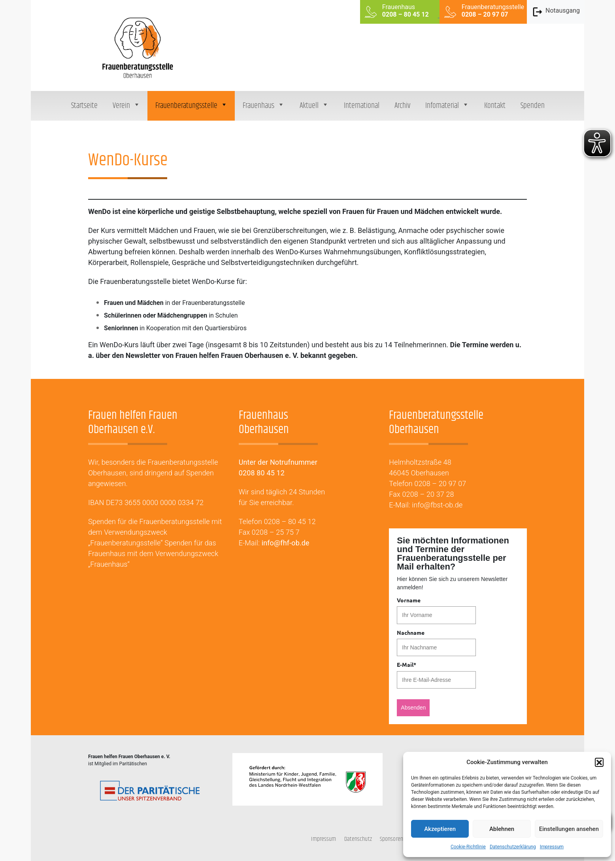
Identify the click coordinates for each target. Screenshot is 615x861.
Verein (126, 106)
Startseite (84, 106)
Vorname (409, 600)
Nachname (410, 632)
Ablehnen (501, 829)
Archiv (402, 106)
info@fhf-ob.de (285, 543)
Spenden (533, 106)
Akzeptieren (440, 829)
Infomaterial (447, 106)
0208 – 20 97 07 (440, 483)
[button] (599, 762)
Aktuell (314, 106)
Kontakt (495, 106)
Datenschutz (358, 839)
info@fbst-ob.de (437, 505)
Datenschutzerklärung (513, 847)
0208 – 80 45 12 (290, 521)
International (361, 106)
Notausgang (556, 12)
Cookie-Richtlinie (468, 847)
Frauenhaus (264, 106)
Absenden (413, 707)
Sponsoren (391, 839)
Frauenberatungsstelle (191, 106)
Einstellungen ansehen (569, 829)
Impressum (552, 847)
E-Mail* (406, 664)
